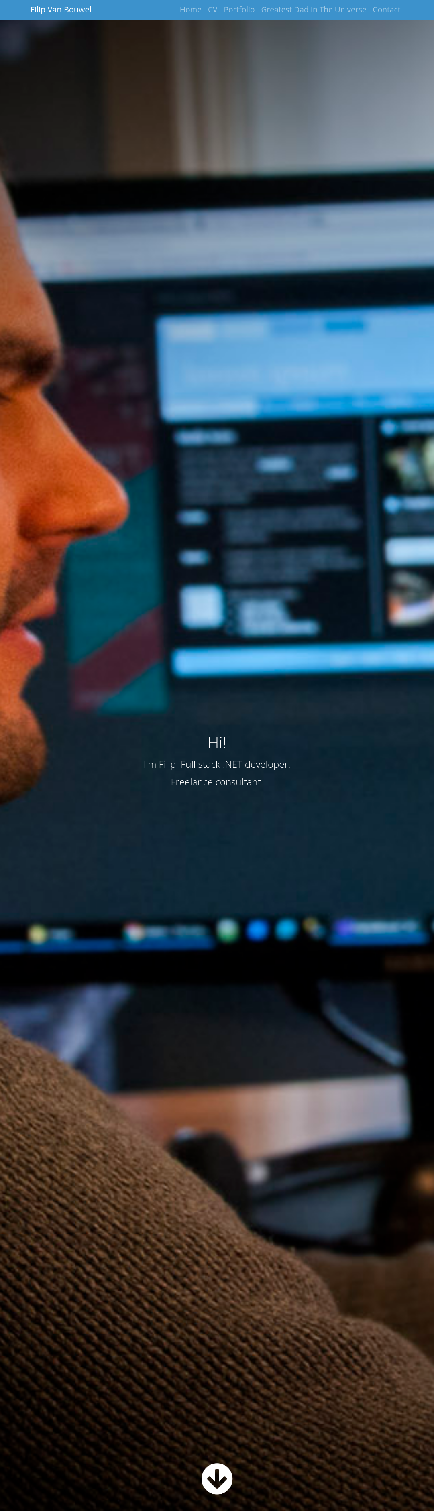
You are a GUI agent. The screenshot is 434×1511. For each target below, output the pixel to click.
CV (213, 9)
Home (191, 9)
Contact (387, 9)
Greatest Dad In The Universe (314, 9)
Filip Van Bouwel (61, 9)
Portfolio (239, 9)
